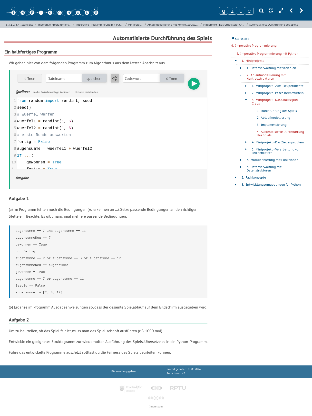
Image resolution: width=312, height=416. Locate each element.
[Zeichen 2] (232, 11)
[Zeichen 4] (249, 11)
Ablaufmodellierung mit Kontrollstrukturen (173, 24)
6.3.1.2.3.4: (13, 24)
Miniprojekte (135, 24)
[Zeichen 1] (223, 11)
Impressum (156, 406)
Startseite (27, 24)
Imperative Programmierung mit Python (100, 24)
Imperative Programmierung (55, 24)
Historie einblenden (86, 92)
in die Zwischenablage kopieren (51, 92)
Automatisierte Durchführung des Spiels (273, 24)
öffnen (29, 78)
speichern (95, 78)
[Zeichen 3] (240, 11)
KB (183, 373)
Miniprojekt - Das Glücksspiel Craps (224, 24)
